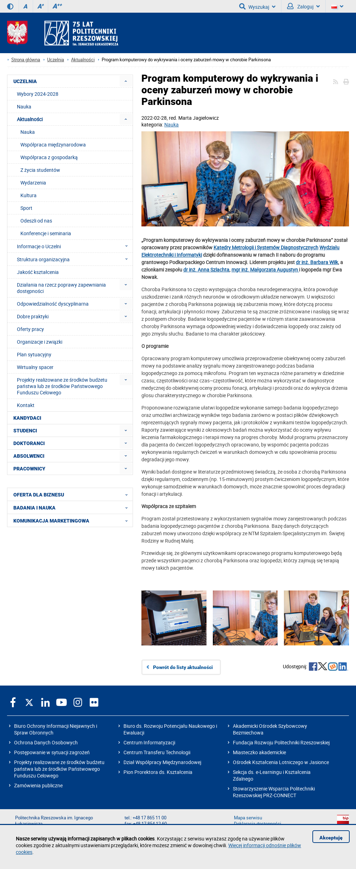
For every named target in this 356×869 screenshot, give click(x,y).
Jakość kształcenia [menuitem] (38, 272)
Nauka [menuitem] (24, 106)
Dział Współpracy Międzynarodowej (162, 762)
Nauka (171, 124)
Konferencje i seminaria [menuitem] (45, 233)
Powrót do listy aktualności (183, 667)
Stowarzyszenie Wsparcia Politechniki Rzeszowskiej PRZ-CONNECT (274, 792)
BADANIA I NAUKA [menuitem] (72, 507)
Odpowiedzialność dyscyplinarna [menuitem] (53, 303)
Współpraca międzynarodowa (53, 144)
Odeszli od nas (36, 220)
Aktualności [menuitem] (30, 119)
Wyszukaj (257, 6)
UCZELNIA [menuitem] (25, 81)
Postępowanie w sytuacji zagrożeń (52, 752)
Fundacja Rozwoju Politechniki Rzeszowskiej (281, 742)
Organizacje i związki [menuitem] (39, 341)
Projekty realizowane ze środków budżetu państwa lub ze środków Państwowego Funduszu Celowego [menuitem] (62, 386)
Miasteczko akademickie (259, 752)
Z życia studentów (40, 170)
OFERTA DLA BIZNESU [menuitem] (72, 494)
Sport (26, 208)
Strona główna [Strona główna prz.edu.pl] (25, 60)
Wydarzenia (33, 182)
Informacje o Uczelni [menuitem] (74, 246)
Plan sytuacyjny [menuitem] (34, 354)
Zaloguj (303, 6)
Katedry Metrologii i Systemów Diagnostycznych (266, 247)
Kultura (28, 195)
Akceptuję (331, 837)
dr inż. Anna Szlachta (206, 269)
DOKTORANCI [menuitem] (29, 443)
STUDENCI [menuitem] (25, 430)
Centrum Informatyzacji (149, 742)
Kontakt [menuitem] (25, 405)
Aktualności (83, 60)
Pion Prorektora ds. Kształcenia (157, 772)
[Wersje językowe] (337, 6)
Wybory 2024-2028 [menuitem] (37, 93)
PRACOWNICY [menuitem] (29, 468)
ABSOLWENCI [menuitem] (28, 456)
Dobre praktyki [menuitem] (33, 316)
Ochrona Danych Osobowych (46, 742)
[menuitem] (126, 81)
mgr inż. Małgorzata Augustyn (265, 269)
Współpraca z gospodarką (49, 157)
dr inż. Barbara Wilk (317, 262)
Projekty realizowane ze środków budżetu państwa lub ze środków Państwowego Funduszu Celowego (59, 769)
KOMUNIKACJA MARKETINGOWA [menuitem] (72, 520)
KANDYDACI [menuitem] (27, 418)
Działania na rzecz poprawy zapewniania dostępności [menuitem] (61, 287)
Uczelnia (55, 60)
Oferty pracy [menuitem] (30, 329)
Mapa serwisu (248, 818)
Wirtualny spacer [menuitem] (35, 367)
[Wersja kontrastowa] (10, 6)
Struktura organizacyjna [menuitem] (74, 259)
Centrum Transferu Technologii (156, 752)
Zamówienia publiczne (38, 785)
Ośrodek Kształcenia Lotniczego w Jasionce (281, 762)
